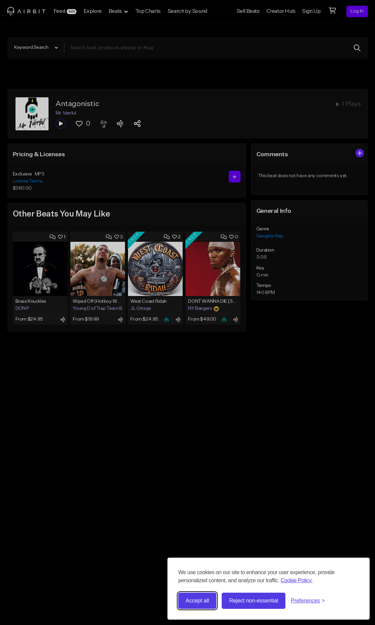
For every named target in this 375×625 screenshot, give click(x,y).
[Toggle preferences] (308, 601)
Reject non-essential (253, 600)
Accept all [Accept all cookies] (197, 600)
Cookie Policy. (297, 580)
